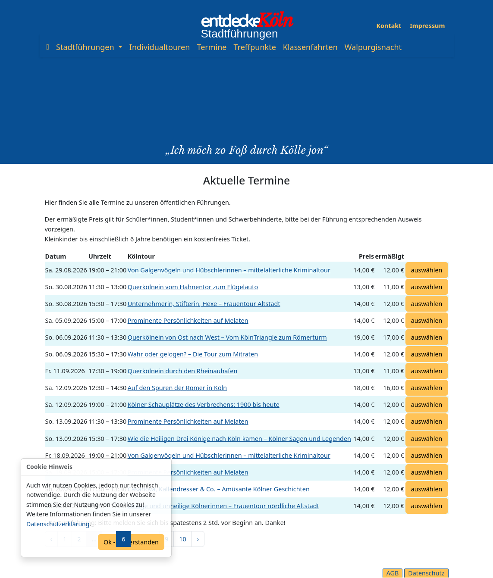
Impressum (427, 26)
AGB (392, 573)
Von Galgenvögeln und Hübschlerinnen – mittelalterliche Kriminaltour (229, 270)
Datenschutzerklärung (57, 524)
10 (182, 539)
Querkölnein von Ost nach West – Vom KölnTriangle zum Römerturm (227, 337)
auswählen (427, 270)
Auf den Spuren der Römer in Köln (177, 388)
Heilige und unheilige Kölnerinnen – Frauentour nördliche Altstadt (223, 506)
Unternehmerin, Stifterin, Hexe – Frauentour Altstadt (204, 304)
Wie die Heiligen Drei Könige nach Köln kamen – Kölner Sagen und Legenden (239, 438)
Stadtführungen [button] (86, 47)
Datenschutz (426, 573)
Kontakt (389, 26)
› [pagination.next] (198, 539)
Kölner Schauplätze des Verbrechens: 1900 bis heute (203, 404)
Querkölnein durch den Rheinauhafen (183, 371)
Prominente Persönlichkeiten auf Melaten (188, 320)
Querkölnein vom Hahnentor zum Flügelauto (193, 287)
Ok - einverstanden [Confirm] (131, 542)
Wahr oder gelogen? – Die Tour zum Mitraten (193, 354)
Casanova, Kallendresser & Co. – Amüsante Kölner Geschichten (219, 489)
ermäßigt (389, 256)
